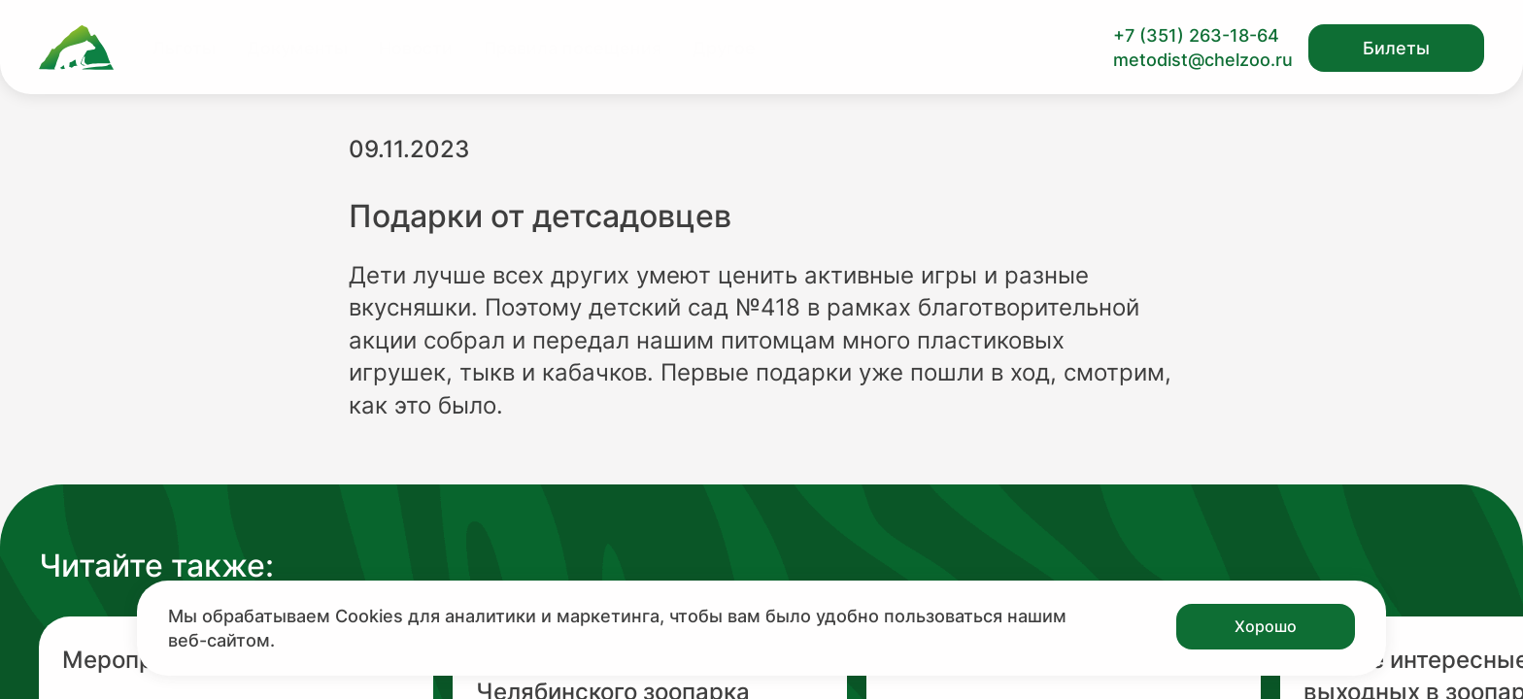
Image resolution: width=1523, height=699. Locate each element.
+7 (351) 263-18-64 (1196, 35)
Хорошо (1266, 626)
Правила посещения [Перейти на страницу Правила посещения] (572, 48)
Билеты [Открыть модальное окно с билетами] (1396, 48)
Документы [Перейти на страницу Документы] (297, 48)
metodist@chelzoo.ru (1203, 60)
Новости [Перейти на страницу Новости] (416, 48)
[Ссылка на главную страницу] (76, 47)
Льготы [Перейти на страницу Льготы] (184, 48)
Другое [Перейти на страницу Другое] (724, 48)
